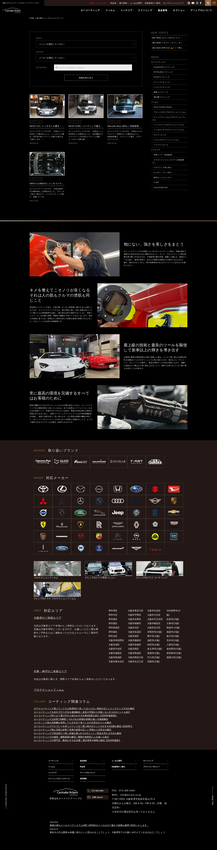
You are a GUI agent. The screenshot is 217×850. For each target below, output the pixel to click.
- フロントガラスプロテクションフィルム (169, 112)
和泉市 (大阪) (173, 627)
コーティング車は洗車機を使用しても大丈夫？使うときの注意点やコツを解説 (72, 722)
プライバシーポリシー (151, 767)
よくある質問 (136, 3)
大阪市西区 (133, 649)
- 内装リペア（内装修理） (163, 155)
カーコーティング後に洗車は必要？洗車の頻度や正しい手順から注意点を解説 (72, 730)
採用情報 (83, 779)
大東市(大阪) (173, 623)
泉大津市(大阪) (154, 649)
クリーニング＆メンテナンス (59, 779)
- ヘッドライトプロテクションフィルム (168, 125)
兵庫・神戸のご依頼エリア (50, 671)
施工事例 (123, 3)
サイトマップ (148, 761)
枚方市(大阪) (173, 636)
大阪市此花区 (134, 632)
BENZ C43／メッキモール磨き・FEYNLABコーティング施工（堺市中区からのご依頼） (47, 126)
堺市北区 (112, 636)
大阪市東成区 (115, 657)
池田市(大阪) (153, 640)
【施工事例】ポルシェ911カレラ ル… (166, 38)
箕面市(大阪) (173, 632)
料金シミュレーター (98, 3)
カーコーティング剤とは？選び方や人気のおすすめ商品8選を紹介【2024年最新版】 (75, 715)
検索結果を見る (86, 78)
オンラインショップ (173, 3)
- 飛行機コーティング (161, 97)
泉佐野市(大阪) (174, 649)
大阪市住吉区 (154, 610)
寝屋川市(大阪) (174, 657)
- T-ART (156, 182)
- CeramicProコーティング (164, 67)
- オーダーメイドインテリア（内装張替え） (168, 161)
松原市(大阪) (173, 619)
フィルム (154, 102)
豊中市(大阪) (153, 636)
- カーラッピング (159, 135)
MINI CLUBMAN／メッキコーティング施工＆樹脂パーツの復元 (47, 183)
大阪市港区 (133, 636)
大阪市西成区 (134, 653)
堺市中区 (112, 615)
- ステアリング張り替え (162, 167)
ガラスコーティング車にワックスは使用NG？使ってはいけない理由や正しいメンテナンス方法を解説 (84, 708)
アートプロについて (87, 773)
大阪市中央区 (115, 649)
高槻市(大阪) (153, 653)
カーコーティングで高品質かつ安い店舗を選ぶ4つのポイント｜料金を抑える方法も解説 (77, 733)
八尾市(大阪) (173, 644)
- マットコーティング (161, 82)
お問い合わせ (97, 797)
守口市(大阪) (153, 657)
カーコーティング (158, 62)
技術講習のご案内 (152, 3)
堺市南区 (112, 632)
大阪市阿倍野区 (116, 640)
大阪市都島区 (134, 640)
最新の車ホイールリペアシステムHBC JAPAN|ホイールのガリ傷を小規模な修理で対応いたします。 (99, 825)
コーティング (36, 121)
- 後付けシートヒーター (162, 177)
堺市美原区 (114, 627)
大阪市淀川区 (154, 627)
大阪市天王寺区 (155, 619)
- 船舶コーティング (160, 92)
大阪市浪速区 (134, 644)
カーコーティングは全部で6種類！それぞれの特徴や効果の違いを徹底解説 (71, 719)
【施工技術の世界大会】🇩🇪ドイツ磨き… (167, 48)
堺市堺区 (112, 610)
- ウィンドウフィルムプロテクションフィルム (169, 118)
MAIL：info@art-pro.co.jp (126, 795)
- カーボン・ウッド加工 (162, 172)
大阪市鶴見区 (154, 623)
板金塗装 (83, 761)
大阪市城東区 (134, 623)
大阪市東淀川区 (135, 610)
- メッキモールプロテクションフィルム (168, 130)
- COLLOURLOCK (160, 188)
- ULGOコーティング (161, 77)
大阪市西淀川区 (135, 657)
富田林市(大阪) (174, 653)
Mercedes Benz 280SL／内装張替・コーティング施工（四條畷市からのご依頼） (124, 126)
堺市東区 (112, 619)
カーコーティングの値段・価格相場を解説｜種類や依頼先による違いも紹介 (71, 737)
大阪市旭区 (114, 644)
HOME (32, 18)
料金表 (113, 3)
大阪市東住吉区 (116, 661)
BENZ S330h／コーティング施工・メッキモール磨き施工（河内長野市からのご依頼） (86, 126)
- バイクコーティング (161, 87)
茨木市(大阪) (173, 640)
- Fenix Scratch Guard (162, 107)
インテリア (155, 150)
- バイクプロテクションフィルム (166, 140)
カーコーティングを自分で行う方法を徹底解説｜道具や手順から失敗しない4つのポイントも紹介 (82, 712)
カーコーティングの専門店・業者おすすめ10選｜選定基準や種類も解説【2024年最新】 (77, 740)
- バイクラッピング (160, 145)
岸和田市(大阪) (154, 632)
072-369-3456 (97, 791)
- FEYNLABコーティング (163, 72)
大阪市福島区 (115, 653)
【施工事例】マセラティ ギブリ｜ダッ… (167, 43)
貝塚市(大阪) (153, 661)
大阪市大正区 (154, 615)
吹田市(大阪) (153, 644)
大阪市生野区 (134, 619)
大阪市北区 (133, 627)
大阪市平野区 (134, 615)
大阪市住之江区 (135, 661)
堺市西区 (112, 623)
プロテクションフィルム (49, 689)
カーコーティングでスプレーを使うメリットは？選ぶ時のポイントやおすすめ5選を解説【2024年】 (83, 726)
